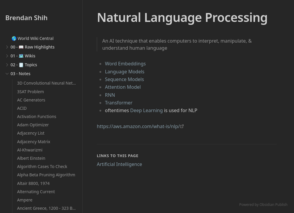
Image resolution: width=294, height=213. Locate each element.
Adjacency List (31, 133)
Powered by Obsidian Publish (263, 204)
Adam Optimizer (33, 125)
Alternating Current (36, 191)
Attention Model (123, 87)
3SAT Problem (30, 91)
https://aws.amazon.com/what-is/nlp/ (138, 126)
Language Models (124, 71)
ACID (22, 108)
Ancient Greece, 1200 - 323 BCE (47, 208)
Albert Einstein (31, 158)
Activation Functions (36, 116)
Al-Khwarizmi (30, 150)
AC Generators (31, 100)
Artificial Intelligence (119, 164)
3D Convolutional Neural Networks (50, 83)
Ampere (24, 200)
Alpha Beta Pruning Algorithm (46, 175)
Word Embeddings (125, 63)
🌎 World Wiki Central (32, 38)
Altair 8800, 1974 (33, 183)
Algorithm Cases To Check (42, 166)
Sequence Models (124, 79)
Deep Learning (146, 110)
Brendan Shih (26, 17)
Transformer (118, 102)
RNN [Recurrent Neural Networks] (110, 95)
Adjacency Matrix (33, 141)
